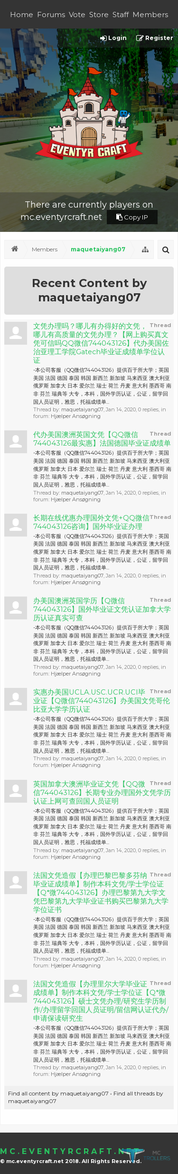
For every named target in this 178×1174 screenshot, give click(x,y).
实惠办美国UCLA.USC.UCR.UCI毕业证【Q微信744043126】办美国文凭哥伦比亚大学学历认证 (101, 701)
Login (113, 38)
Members (150, 14)
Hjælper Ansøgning (76, 416)
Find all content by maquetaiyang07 (58, 1093)
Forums (51, 14)
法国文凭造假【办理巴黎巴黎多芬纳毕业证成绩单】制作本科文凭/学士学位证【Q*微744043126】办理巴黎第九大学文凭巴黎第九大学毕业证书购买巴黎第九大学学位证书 (101, 892)
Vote (77, 14)
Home (21, 14)
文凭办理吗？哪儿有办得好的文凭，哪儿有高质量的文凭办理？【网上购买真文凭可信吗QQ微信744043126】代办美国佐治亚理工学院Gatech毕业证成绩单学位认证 (101, 343)
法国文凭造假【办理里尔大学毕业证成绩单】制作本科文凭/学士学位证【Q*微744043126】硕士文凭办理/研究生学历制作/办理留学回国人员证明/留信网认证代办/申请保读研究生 (101, 1001)
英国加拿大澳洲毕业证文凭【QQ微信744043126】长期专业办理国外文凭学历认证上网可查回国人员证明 (102, 793)
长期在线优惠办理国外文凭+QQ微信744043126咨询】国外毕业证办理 (91, 522)
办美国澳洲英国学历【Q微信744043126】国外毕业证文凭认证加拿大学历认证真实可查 (102, 609)
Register (154, 38)
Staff (120, 14)
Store (99, 14)
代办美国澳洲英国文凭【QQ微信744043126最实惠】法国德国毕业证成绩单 (102, 439)
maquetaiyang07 (82, 409)
